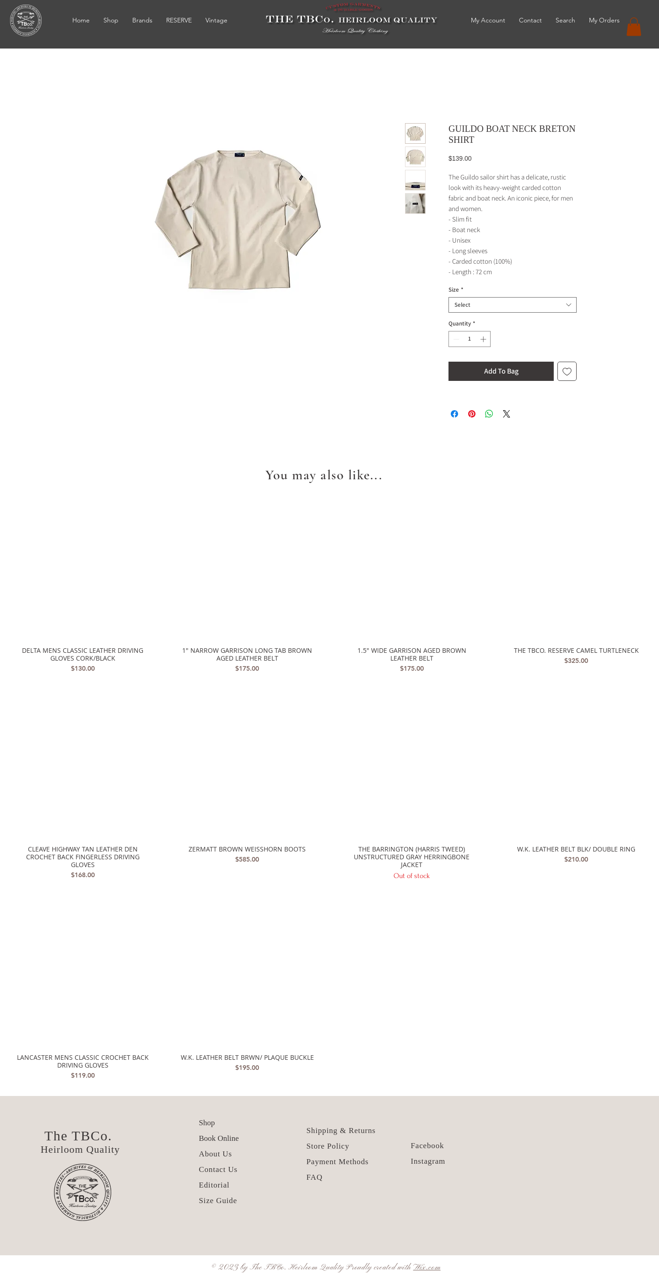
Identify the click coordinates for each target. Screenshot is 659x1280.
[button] (634, 26)
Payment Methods (338, 1161)
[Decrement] (455, 339)
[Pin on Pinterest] (471, 413)
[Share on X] (506, 413)
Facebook (427, 1145)
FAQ (315, 1177)
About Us (217, 1154)
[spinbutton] (470, 339)
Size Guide (218, 1200)
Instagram (428, 1161)
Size (456, 289)
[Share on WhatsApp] (489, 413)
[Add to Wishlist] (567, 371)
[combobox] (512, 305)
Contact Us (218, 1169)
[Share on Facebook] (454, 413)
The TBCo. (80, 1135)
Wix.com (427, 1268)
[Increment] (484, 339)
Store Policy (328, 1146)
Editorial (214, 1185)
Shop (207, 1122)
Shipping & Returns (341, 1130)
